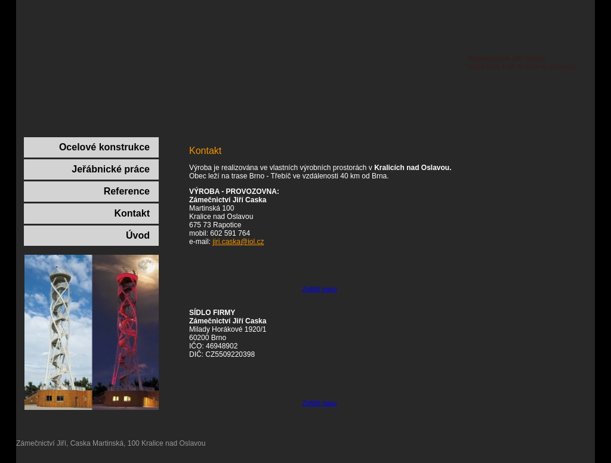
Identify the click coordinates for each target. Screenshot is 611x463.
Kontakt (132, 213)
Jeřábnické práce (111, 169)
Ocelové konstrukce (104, 147)
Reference (127, 191)
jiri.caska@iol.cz (238, 241)
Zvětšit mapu (320, 289)
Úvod (138, 235)
